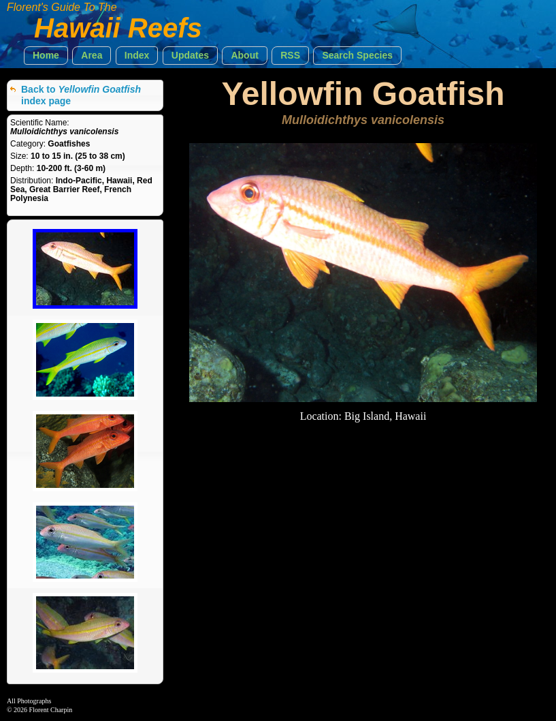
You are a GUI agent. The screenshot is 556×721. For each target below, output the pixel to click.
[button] (46, 55)
